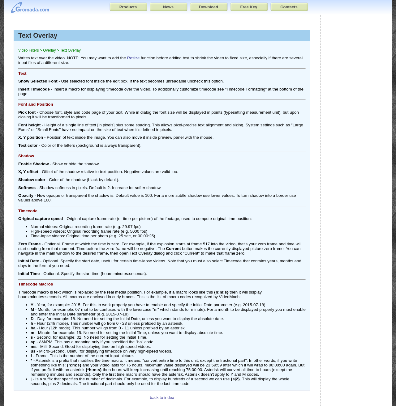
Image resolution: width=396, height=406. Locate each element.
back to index (162, 397)
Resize (133, 58)
